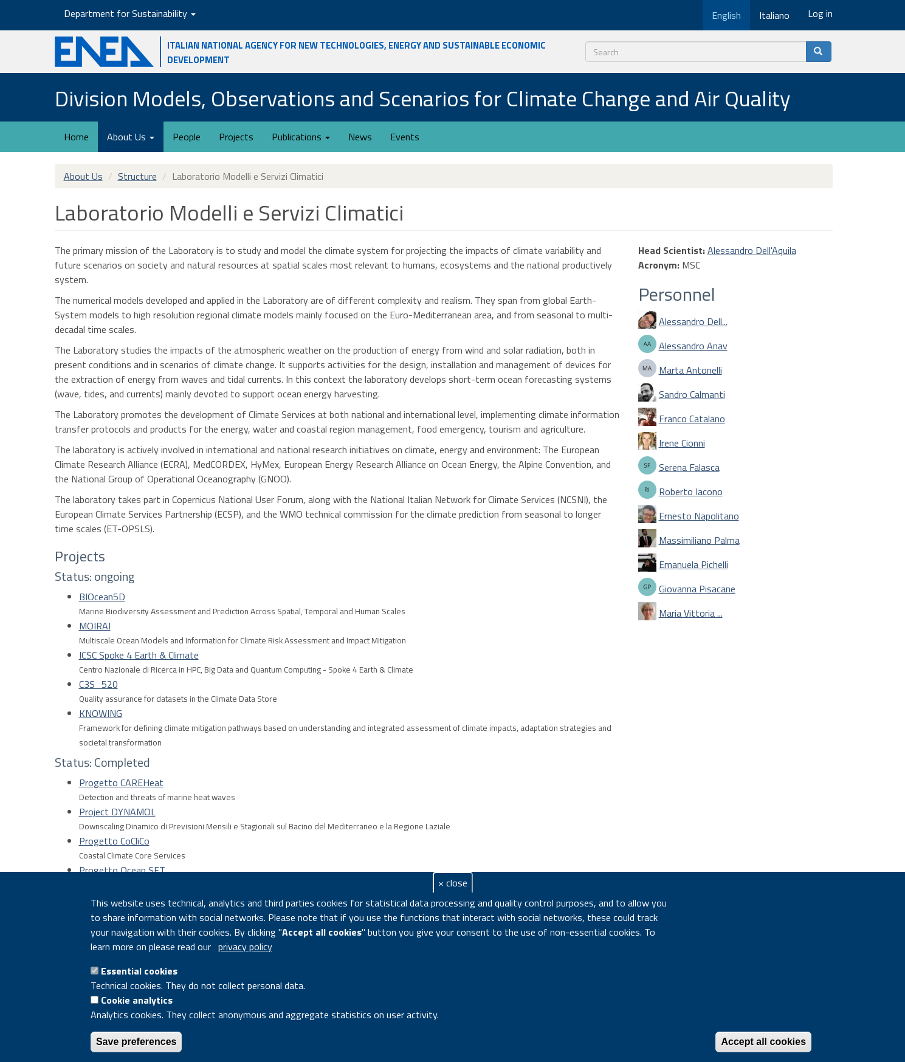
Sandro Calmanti (692, 394)
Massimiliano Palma (699, 540)
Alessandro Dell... (693, 321)
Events (404, 136)
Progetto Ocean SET (122, 870)
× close (452, 882)
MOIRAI (95, 625)
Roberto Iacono (691, 491)
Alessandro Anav (693, 345)
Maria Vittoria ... (691, 613)
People (187, 136)
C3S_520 (98, 684)
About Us (130, 136)
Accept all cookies (763, 1041)
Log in (820, 13)
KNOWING (100, 713)
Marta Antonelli (690, 370)
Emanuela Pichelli (693, 564)
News (360, 136)
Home (76, 136)
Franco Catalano (692, 418)
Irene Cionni (682, 443)
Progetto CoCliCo (114, 841)
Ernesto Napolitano (699, 516)
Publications (301, 136)
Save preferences (136, 1041)
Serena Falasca (689, 467)
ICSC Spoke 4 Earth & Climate (139, 655)
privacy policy (245, 946)
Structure (137, 176)
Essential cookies (139, 971)
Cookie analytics (137, 1000)
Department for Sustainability (130, 13)
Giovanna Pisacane (697, 588)
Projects (236, 136)
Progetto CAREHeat (121, 782)
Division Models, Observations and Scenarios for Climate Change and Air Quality (422, 98)
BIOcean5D (102, 596)
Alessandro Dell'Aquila (751, 250)
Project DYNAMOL (117, 811)
